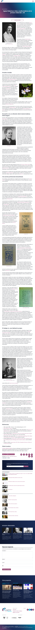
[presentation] (17, 474)
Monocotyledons (25, 307)
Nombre (3, 559)
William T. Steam (17, 55)
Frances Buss (8, 88)
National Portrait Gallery (9, 380)
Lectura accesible (17, 20)
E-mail (3, 562)
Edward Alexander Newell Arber (23, 202)
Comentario (4, 550)
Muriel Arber (6, 204)
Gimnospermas (10, 198)
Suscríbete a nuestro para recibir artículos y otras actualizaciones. (17, 464)
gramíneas (8, 270)
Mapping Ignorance (27, 583)
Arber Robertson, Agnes (8, 428)
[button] (21, 454)
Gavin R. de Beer (9, 408)
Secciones (14, 609)
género (21, 173)
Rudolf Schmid (27, 39)
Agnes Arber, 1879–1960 (15, 442)
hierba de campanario (9, 104)
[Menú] (33, 1)
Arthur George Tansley (27, 46)
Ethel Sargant (4, 118)
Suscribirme (26, 466)
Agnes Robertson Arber (21, 28)
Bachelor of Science (6, 168)
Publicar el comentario (6, 569)
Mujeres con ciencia (16, 612)
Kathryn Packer (12, 107)
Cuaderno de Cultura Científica (5, 583)
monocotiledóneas (9, 172)
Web (2, 565)
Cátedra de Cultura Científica (9, 626)
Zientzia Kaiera (15, 583)
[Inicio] (2, 1)
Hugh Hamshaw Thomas (11, 79)
